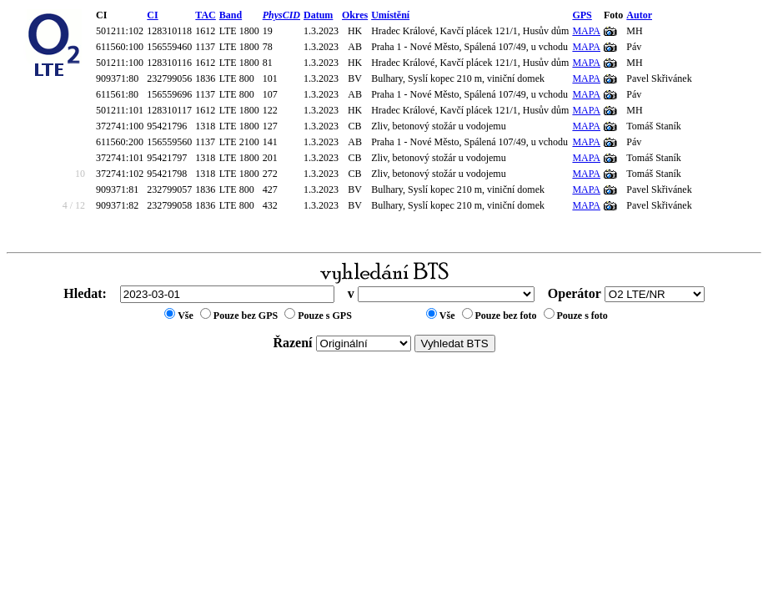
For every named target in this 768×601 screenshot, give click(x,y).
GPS (581, 15)
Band (230, 15)
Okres (355, 15)
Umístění (390, 15)
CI (152, 15)
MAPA (586, 31)
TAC (205, 15)
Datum (318, 15)
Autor (639, 15)
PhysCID (281, 15)
